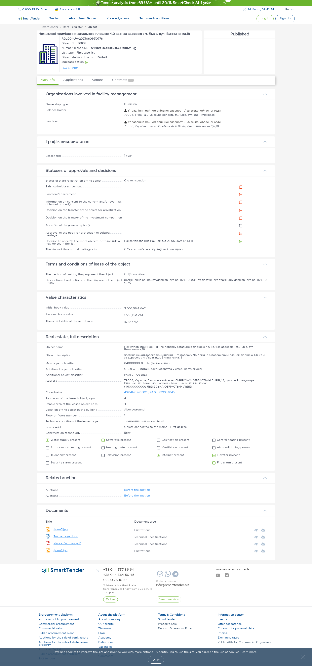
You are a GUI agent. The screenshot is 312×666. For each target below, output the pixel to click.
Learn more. (249, 652)
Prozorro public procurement (59, 619)
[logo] (63, 570)
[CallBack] (110, 599)
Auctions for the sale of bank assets (63, 638)
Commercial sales (51, 628)
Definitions (105, 642)
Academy (104, 638)
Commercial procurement (56, 624)
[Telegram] (174, 575)
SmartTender (167, 619)
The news (104, 628)
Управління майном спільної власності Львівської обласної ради (172, 111)
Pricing (222, 633)
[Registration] (285, 18)
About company (109, 619)
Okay (156, 660)
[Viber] (159, 575)
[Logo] (29, 19)
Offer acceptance (230, 624)
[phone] (118, 569)
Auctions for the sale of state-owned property (64, 643)
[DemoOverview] (168, 599)
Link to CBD (69, 68)
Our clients (106, 624)
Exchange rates (228, 638)
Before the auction (137, 490)
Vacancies (105, 647)
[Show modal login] (264, 18)
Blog (101, 633)
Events (222, 619)
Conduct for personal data (236, 628)
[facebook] (226, 576)
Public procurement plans (56, 633)
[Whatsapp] (167, 576)
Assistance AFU (68, 9)
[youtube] (218, 576)
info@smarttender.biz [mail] (172, 585)
